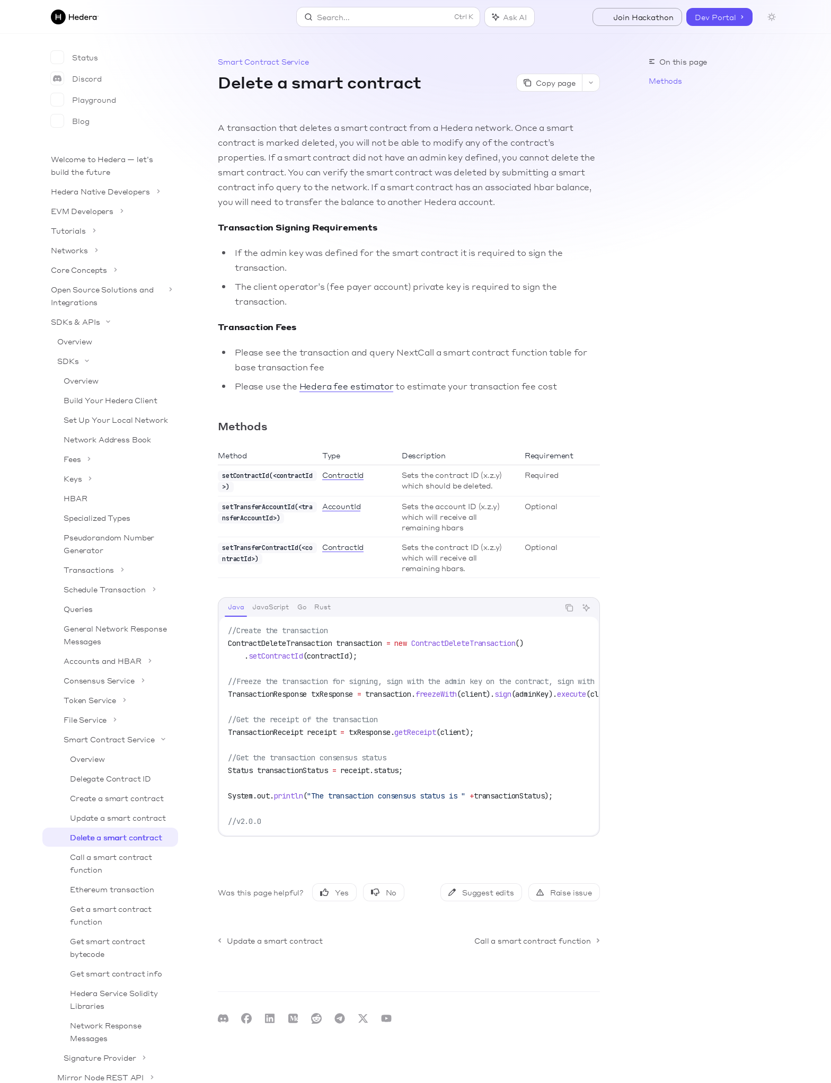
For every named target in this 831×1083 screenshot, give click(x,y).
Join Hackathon (637, 17)
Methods (665, 80)
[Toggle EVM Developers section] (110, 210)
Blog (70, 120)
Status (74, 57)
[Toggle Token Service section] (110, 699)
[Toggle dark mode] (771, 16)
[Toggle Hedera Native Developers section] (110, 191)
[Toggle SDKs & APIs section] (110, 321)
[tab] (236, 607)
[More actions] (591, 83)
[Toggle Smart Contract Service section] (110, 739)
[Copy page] (549, 83)
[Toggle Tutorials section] (110, 230)
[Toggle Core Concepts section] (110, 269)
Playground (83, 99)
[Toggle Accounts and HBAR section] (110, 660)
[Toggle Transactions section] (110, 569)
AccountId (341, 506)
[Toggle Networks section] (110, 250)
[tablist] (388, 608)
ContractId (343, 475)
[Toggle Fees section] (110, 458)
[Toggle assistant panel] (509, 16)
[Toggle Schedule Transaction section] (110, 589)
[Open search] (388, 16)
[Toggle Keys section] (110, 478)
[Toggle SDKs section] (110, 360)
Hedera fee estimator (346, 386)
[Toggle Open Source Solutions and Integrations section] (110, 296)
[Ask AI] (586, 608)
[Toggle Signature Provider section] (110, 1057)
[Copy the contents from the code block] (569, 608)
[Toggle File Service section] (110, 719)
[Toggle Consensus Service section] (110, 680)
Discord (76, 78)
